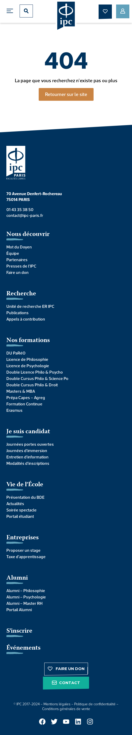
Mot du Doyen (19, 246)
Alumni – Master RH (24, 603)
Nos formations (28, 340)
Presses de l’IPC (21, 266)
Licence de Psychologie (27, 365)
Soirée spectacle (21, 510)
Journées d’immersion (26, 450)
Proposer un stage (23, 550)
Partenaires (17, 259)
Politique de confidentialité (95, 704)
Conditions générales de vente (66, 709)
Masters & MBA (20, 391)
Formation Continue (24, 403)
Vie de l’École (24, 485)
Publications (17, 312)
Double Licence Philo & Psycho (34, 372)
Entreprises (22, 538)
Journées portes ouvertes (30, 444)
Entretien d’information (27, 456)
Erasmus (14, 410)
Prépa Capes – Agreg (25, 397)
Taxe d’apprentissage (26, 556)
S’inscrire (19, 631)
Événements (23, 648)
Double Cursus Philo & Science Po (37, 378)
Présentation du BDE (25, 497)
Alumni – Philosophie (25, 590)
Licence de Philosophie (27, 359)
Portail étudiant (20, 516)
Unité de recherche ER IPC (30, 306)
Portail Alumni (19, 609)
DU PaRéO (15, 353)
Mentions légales (57, 704)
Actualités (15, 503)
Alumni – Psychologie (26, 596)
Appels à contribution (25, 319)
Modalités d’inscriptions (27, 463)
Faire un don (17, 272)
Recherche (21, 294)
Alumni (17, 578)
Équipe (12, 253)
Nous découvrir (28, 234)
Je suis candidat (28, 432)
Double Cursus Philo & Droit (32, 384)
